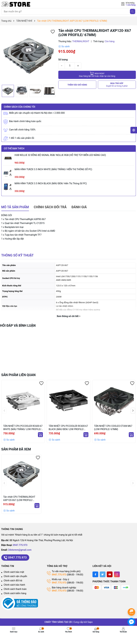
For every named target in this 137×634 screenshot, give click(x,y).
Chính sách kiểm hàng (15, 593)
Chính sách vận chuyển (15, 576)
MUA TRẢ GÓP (117, 84)
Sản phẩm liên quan (18, 375)
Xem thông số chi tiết (68, 316)
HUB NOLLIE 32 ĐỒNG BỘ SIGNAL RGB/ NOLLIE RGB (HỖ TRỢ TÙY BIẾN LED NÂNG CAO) (60, 155)
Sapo (90, 622)
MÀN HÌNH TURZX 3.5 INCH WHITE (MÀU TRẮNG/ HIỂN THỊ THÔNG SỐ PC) (53, 169)
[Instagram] (117, 574)
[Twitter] (102, 574)
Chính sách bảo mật (14, 572)
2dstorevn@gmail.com (20, 550)
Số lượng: (63, 59)
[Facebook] (95, 574)
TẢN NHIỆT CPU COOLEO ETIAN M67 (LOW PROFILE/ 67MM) (113, 428)
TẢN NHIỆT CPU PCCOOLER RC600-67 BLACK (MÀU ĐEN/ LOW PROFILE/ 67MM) (68, 428)
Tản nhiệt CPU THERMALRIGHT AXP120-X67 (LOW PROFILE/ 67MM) (19, 499)
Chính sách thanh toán (15, 589)
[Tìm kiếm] (132, 11)
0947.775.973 (20, 545)
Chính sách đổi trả (13, 580)
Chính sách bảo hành (14, 584)
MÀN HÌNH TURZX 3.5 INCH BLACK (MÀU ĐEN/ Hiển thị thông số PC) (51, 183)
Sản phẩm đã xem (16, 449)
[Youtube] (110, 574)
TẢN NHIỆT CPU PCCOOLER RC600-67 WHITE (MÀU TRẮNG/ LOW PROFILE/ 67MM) (23, 428)
